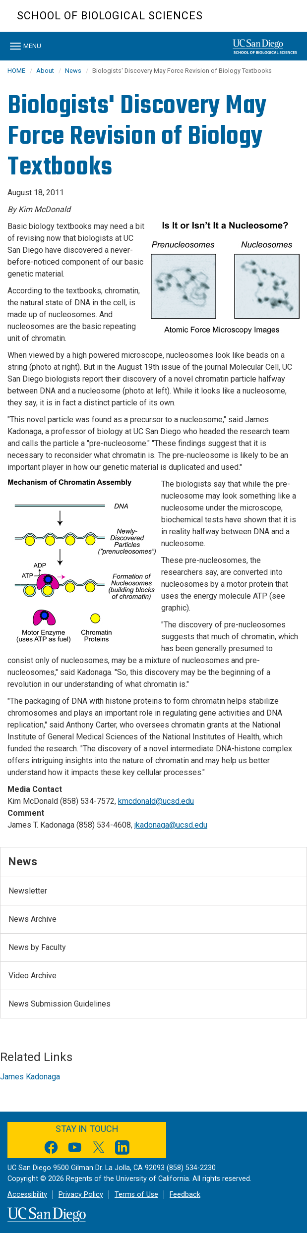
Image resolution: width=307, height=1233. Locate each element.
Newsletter (27, 891)
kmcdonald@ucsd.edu (156, 801)
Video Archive (32, 975)
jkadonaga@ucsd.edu (170, 825)
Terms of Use (136, 1194)
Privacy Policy (81, 1194)
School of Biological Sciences (110, 15)
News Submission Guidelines (59, 1004)
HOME (16, 70)
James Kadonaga (30, 1076)
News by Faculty (37, 947)
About (45, 70)
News (73, 70)
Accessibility (27, 1194)
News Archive (32, 919)
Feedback (185, 1194)
